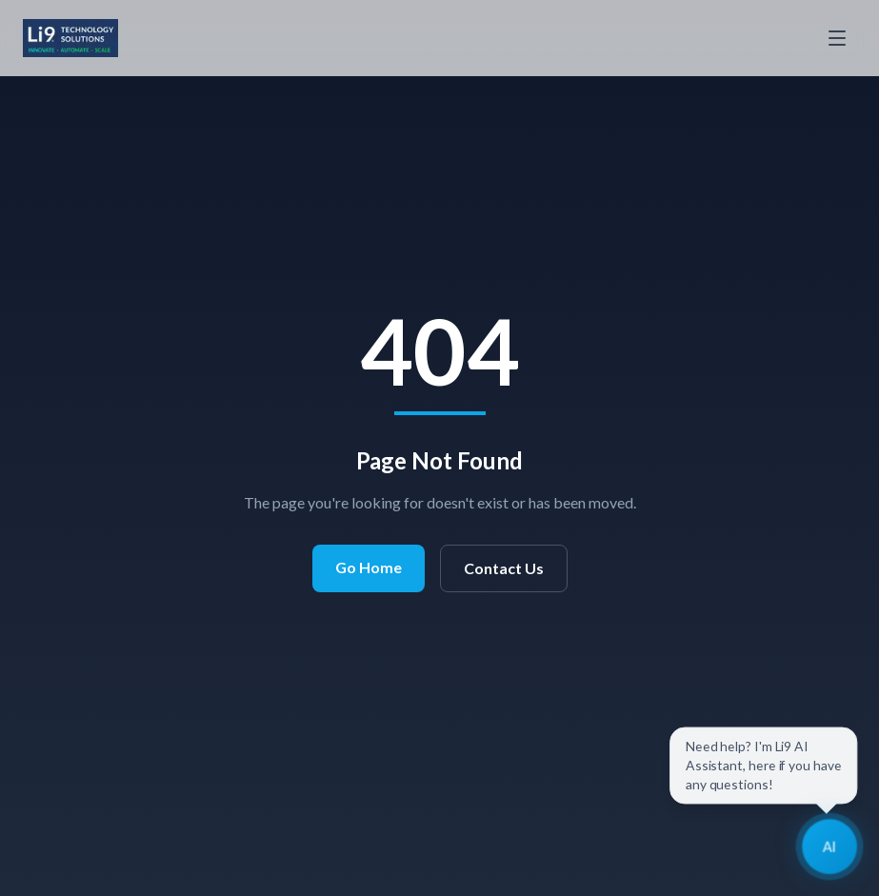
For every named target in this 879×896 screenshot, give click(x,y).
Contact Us (504, 568)
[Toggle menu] (837, 38)
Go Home (368, 567)
